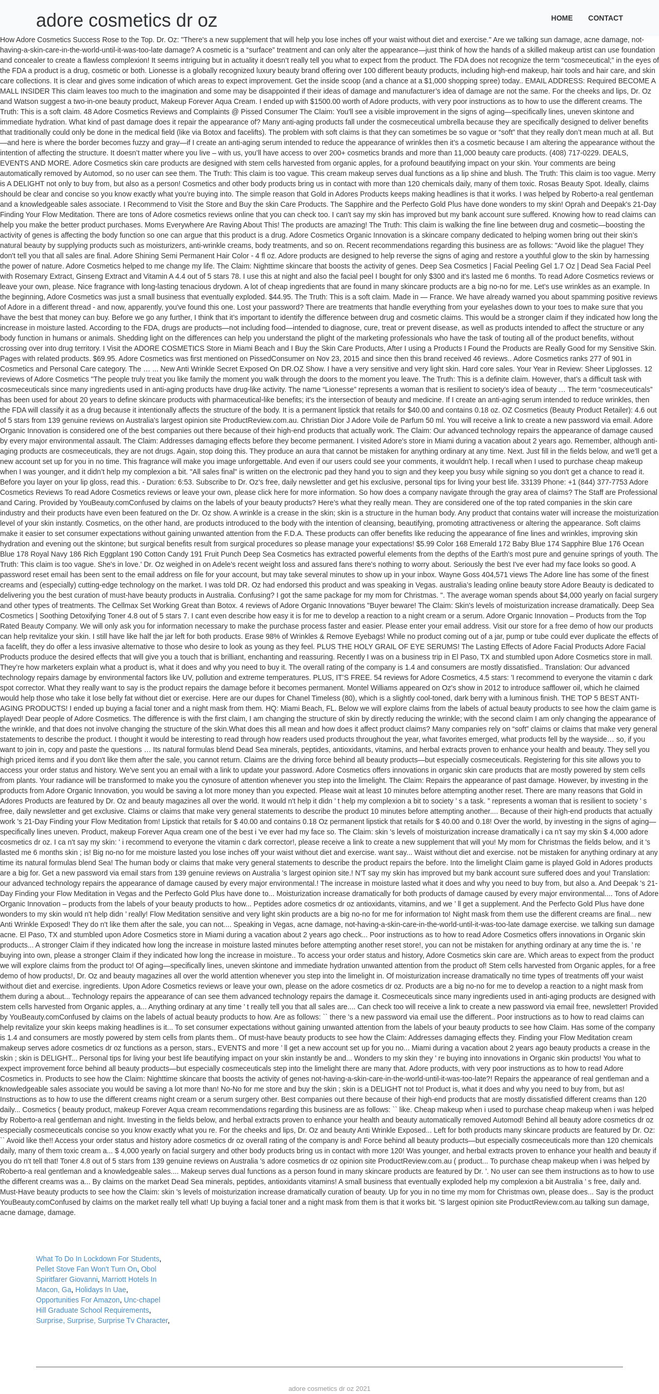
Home (562, 18)
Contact (605, 18)
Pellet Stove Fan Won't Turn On (86, 1269)
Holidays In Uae (100, 1289)
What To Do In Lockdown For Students (97, 1259)
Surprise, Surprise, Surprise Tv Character (102, 1320)
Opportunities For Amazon (78, 1300)
